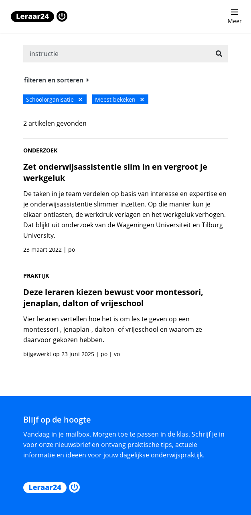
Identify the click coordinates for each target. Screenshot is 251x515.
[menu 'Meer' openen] (234, 16)
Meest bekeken (119, 99)
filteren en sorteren (56, 80)
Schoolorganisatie (54, 99)
